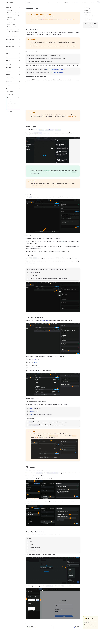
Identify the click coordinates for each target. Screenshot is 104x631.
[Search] (31, 2)
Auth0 (61, 69)
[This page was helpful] (89, 26)
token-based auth (53, 72)
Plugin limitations (87, 10)
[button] (13, 7)
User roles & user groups (89, 16)
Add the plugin (87, 12)
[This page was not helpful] (92, 26)
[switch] (98, 2)
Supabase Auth (55, 69)
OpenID (61, 72)
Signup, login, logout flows (89, 19)
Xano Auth (48, 69)
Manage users (87, 14)
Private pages (87, 17)
